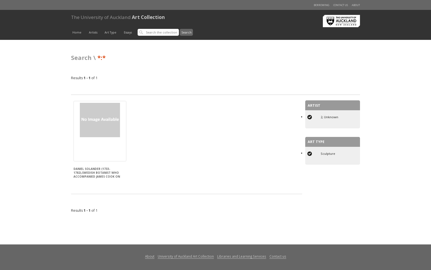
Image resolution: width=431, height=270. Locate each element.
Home (76, 32)
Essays (128, 32)
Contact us (340, 5)
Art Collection (118, 17)
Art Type (110, 32)
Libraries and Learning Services (241, 256)
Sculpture (328, 153)
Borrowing (321, 5)
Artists (93, 32)
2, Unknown (329, 117)
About (356, 5)
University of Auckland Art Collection (186, 256)
